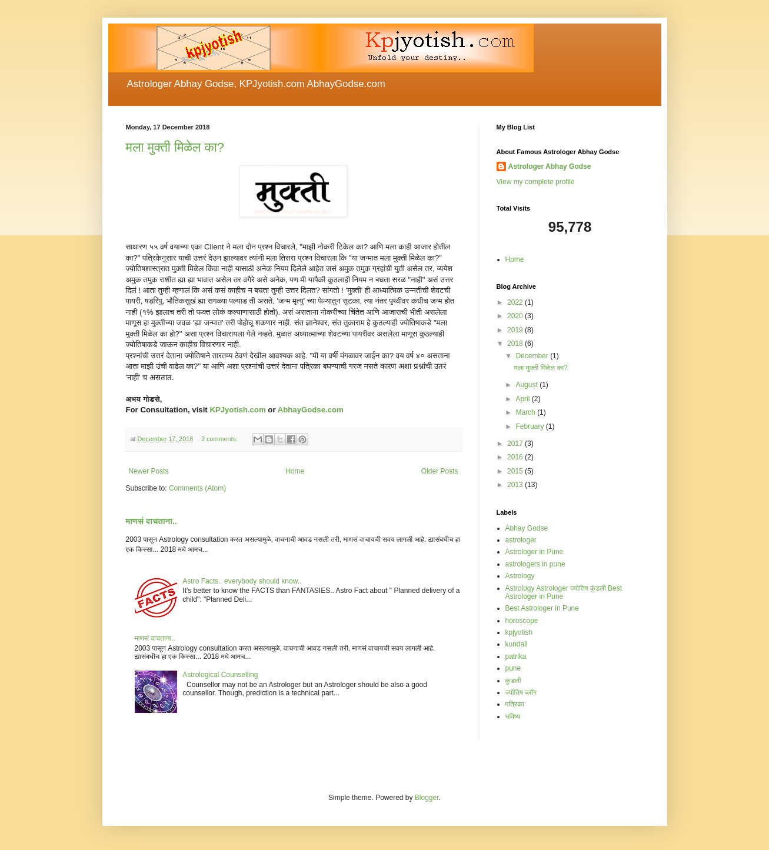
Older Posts (439, 471)
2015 (516, 471)
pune (513, 668)
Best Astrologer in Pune (542, 608)
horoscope (521, 620)
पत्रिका (514, 704)
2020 (516, 316)
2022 (516, 302)
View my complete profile (536, 182)
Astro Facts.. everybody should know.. (241, 581)
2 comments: (220, 438)
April (523, 399)
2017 (516, 443)
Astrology (520, 576)
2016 (516, 457)
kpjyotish (519, 632)
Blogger (427, 798)
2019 (516, 330)
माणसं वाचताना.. (151, 521)
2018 (516, 343)
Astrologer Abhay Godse (549, 166)
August (527, 385)
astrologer (521, 540)
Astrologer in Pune (534, 552)
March (526, 412)
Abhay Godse (526, 528)
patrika (516, 656)
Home (294, 471)
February (530, 426)
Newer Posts (149, 471)
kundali (516, 644)
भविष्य (512, 716)
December (532, 356)
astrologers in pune (535, 564)
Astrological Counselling (220, 675)
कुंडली (513, 680)
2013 (516, 485)
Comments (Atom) (197, 488)
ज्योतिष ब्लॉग (521, 692)
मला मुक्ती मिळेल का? (175, 147)
